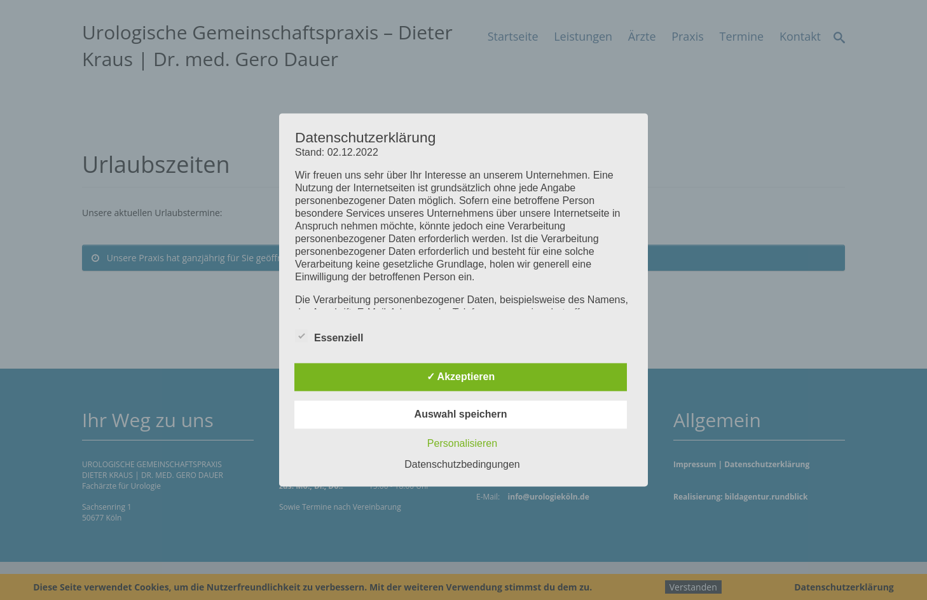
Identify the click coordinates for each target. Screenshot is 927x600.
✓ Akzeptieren (461, 377)
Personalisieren (462, 444)
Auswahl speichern (461, 414)
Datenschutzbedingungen (461, 465)
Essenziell (329, 336)
